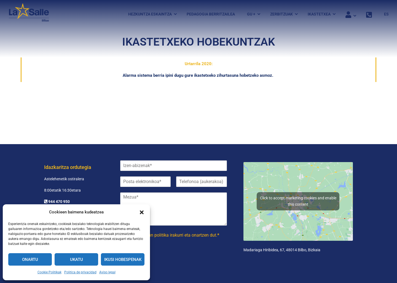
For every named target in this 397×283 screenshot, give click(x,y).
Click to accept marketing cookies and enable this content (298, 201)
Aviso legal (107, 272)
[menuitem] (384, 14)
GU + (251, 14)
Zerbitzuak (281, 14)
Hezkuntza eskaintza (150, 14)
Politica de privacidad (80, 272)
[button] (141, 212)
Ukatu (76, 259)
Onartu (30, 259)
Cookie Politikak (49, 272)
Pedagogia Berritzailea (211, 14)
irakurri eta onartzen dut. (173, 235)
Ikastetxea (319, 14)
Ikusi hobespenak (122, 259)
